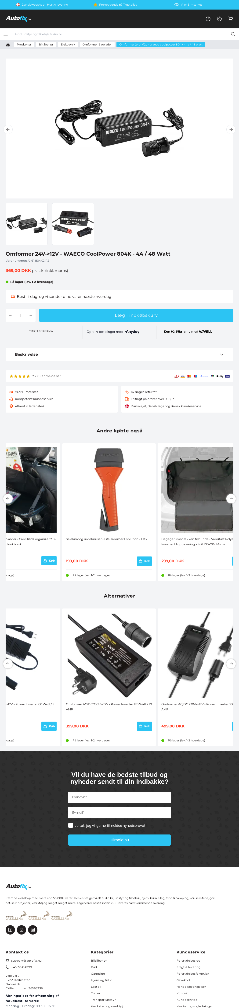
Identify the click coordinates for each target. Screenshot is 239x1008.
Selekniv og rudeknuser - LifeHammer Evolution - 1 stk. (107, 539)
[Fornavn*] (119, 797)
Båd (94, 967)
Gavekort (184, 980)
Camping (98, 973)
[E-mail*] (119, 812)
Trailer (95, 993)
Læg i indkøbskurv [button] (136, 315)
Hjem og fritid (101, 980)
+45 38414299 (21, 967)
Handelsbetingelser (191, 986)
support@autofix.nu (26, 960)
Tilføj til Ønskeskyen (41, 331)
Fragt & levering (189, 967)
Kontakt (183, 993)
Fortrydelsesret (188, 960)
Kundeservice (187, 999)
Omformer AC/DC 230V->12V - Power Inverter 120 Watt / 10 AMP (109, 706)
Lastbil (96, 986)
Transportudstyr (103, 999)
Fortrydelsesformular (193, 973)
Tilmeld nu (119, 840)
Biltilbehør (99, 960)
